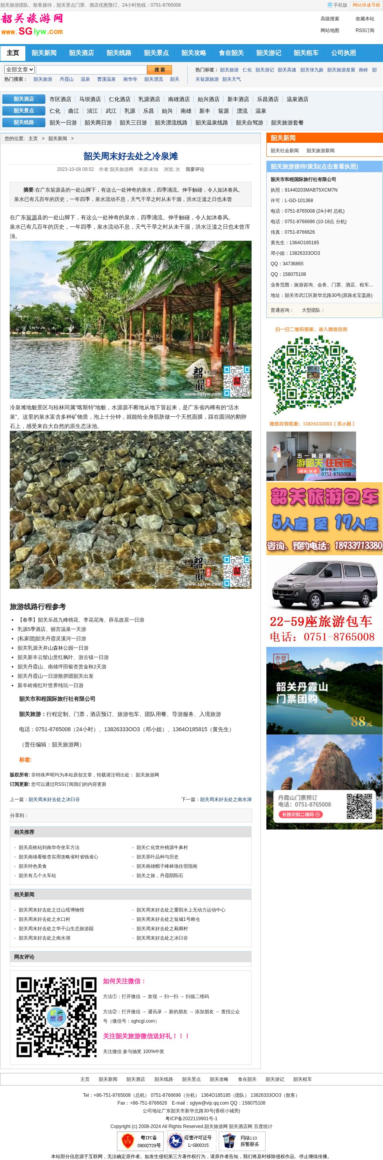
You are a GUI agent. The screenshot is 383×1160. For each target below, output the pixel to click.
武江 (111, 111)
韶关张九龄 (312, 70)
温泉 (85, 79)
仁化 (247, 70)
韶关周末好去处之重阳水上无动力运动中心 (181, 910)
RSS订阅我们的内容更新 (80, 784)
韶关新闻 (57, 138)
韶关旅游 (43, 79)
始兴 (167, 111)
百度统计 (263, 1126)
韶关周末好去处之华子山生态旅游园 (56, 928)
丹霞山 (67, 79)
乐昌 (148, 111)
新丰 (204, 111)
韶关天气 (231, 79)
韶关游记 (264, 70)
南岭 (363, 70)
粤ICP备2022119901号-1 (191, 1118)
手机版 (340, 5)
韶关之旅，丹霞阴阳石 (160, 875)
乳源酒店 (149, 99)
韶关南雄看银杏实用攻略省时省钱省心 (58, 857)
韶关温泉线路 (211, 122)
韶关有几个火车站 (37, 875)
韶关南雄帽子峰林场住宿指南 (167, 866)
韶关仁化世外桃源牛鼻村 (162, 847)
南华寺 (130, 79)
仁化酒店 (120, 99)
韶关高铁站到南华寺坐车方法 (49, 847)
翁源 (223, 111)
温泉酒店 (298, 99)
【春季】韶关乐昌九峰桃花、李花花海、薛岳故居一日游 (81, 620)
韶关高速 (287, 70)
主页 (33, 138)
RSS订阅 (365, 30)
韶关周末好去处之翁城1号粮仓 (168, 919)
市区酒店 (60, 99)
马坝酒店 (90, 99)
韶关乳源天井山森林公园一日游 (53, 648)
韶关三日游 (133, 122)
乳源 (129, 111)
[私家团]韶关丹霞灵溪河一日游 (52, 638)
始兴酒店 (209, 99)
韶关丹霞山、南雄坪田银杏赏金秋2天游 (62, 667)
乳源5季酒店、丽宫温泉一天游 (52, 629)
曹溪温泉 (106, 79)
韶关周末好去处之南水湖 (226, 799)
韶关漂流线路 (171, 122)
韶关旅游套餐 (287, 122)
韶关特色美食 (33, 866)
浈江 (92, 111)
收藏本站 (365, 18)
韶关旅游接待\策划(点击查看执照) (314, 166)
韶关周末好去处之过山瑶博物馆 (51, 910)
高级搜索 (330, 18)
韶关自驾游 (249, 122)
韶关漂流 (153, 79)
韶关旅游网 (147, 775)
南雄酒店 (179, 99)
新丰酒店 (238, 99)
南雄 (186, 111)
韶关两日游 (98, 122)
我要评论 (195, 169)
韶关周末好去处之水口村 (44, 919)
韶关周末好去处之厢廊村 (162, 928)
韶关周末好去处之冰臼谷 (54, 799)
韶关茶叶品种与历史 (158, 857)
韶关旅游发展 (341, 70)
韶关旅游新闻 (321, 150)
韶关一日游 (63, 122)
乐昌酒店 (268, 99)
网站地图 (330, 30)
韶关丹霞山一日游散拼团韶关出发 (56, 676)
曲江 (73, 111)
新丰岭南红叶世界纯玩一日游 (50, 685)
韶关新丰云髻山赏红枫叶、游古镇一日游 (63, 657)
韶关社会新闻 (285, 150)
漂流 (242, 111)
